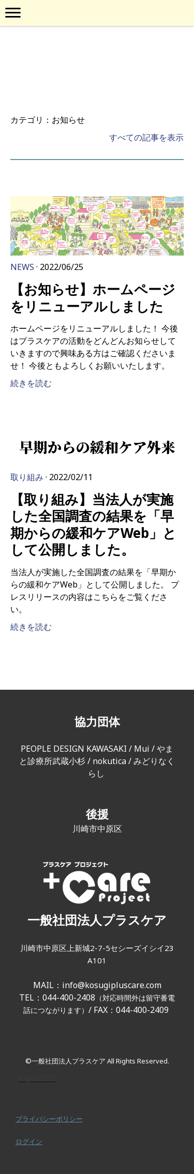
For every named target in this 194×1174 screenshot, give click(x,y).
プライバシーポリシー (49, 1118)
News (22, 267)
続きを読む (31, 383)
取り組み (26, 477)
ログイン (29, 1141)
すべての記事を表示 (146, 137)
